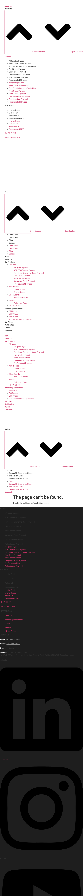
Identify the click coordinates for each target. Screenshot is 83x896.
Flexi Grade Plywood (17, 69)
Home (7, 257)
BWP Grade (13, 317)
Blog (11, 240)
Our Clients (13, 235)
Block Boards (14, 295)
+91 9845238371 (13, 644)
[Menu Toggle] (2, 2)
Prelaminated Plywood (18, 80)
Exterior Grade (14, 113)
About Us (8, 259)
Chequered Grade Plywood (19, 75)
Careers (12, 243)
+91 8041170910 (13, 639)
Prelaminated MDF (16, 118)
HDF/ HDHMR (10, 133)
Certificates (13, 237)
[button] (41, 333)
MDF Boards (14, 287)
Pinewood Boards (21, 298)
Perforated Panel (20, 303)
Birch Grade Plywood (17, 72)
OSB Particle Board (12, 137)
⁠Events (11, 470)
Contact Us (9, 330)
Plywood (8, 56)
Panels (11, 300)
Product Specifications (14, 308)
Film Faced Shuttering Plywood (21, 319)
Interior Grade (14, 110)
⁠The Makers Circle (16, 476)
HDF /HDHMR (14, 306)
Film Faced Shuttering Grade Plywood (24, 66)
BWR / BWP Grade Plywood (20, 64)
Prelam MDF (14, 116)
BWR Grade (13, 314)
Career (7, 328)
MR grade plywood (16, 61)
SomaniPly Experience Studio (20, 473)
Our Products (10, 262)
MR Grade (13, 311)
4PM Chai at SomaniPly (18, 478)
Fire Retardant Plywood (18, 77)
